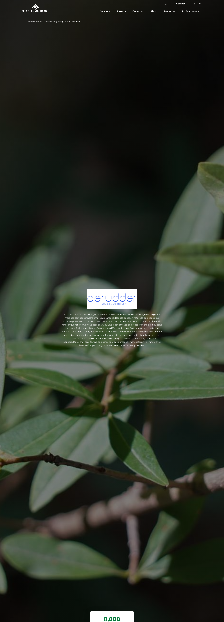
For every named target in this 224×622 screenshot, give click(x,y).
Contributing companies (56, 21)
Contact (180, 3)
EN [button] (198, 3)
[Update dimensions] (105, 12)
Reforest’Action (34, 21)
